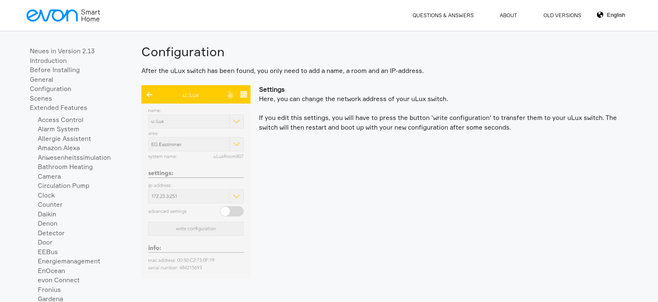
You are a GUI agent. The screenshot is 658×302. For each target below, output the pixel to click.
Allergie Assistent (64, 139)
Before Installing (55, 70)
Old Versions (562, 15)
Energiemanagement (69, 261)
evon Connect (59, 280)
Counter (50, 204)
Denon (47, 223)
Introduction (48, 61)
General (41, 79)
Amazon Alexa (59, 148)
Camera (49, 176)
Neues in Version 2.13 (62, 51)
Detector (51, 233)
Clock (46, 195)
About (508, 15)
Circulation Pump (63, 186)
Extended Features (58, 108)
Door (45, 242)
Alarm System (58, 129)
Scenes (41, 98)
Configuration (50, 89)
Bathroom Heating (65, 167)
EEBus (48, 252)
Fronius (49, 290)
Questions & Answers (443, 15)
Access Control (61, 120)
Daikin (47, 214)
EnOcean (51, 271)
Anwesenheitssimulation (74, 157)
